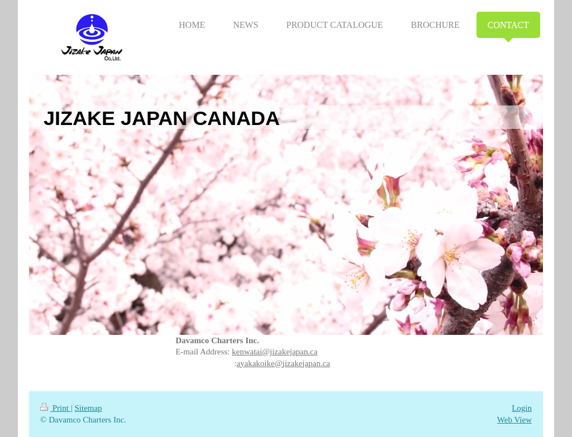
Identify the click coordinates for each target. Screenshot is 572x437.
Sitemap (88, 408)
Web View (514, 419)
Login (522, 408)
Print (55, 408)
